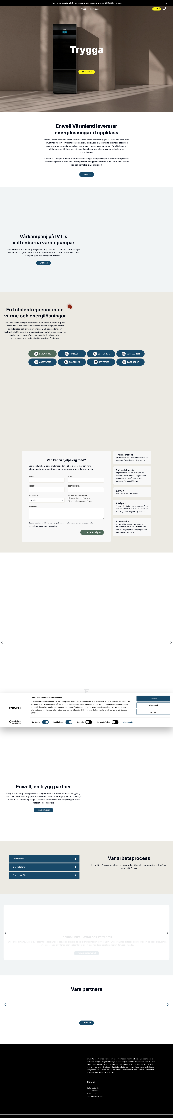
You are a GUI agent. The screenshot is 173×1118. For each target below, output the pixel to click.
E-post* (32, 486)
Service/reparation (77, 502)
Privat (80, 9)
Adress (70, 477)
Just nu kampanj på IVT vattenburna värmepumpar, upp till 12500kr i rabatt (87, 3)
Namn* (31, 477)
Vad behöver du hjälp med (77, 496)
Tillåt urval (153, 1096)
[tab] (42, 353)
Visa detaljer (128, 1113)
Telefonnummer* (74, 486)
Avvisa (153, 1103)
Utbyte (87, 499)
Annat (91, 502)
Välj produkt (34, 496)
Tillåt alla (153, 1090)
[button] (86, 174)
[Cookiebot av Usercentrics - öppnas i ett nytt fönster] (15, 1113)
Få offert (154, 9)
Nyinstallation (75, 499)
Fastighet (92, 9)
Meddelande (33, 507)
